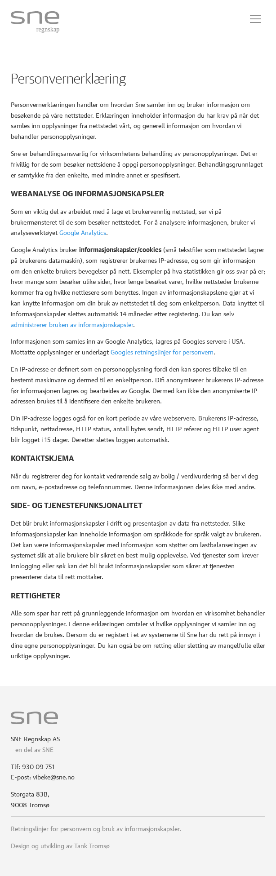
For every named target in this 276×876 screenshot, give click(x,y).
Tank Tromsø (92, 845)
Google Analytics (82, 232)
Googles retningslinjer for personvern (162, 351)
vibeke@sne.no (54, 776)
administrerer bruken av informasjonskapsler (72, 324)
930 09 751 (38, 766)
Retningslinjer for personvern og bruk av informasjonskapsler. (96, 828)
